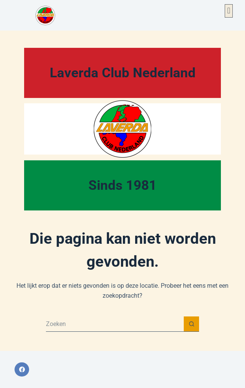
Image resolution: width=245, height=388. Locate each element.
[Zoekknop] (191, 324)
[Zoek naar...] (115, 324)
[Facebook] (22, 369)
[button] (229, 11)
